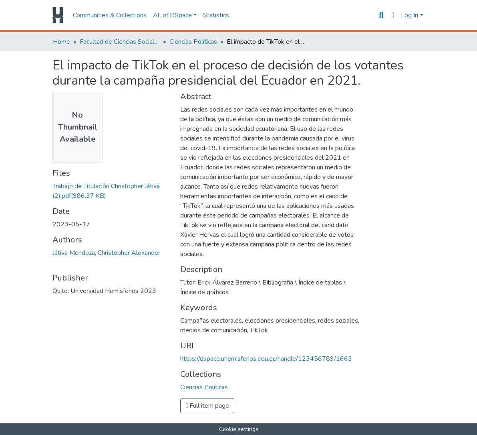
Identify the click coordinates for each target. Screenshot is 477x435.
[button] (392, 15)
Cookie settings (238, 429)
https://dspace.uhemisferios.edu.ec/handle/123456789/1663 (266, 358)
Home (61, 41)
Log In (409, 15)
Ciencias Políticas (193, 41)
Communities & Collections (110, 15)
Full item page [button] (207, 405)
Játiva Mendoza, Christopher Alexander (106, 252)
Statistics (216, 15)
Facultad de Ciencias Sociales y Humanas (120, 41)
